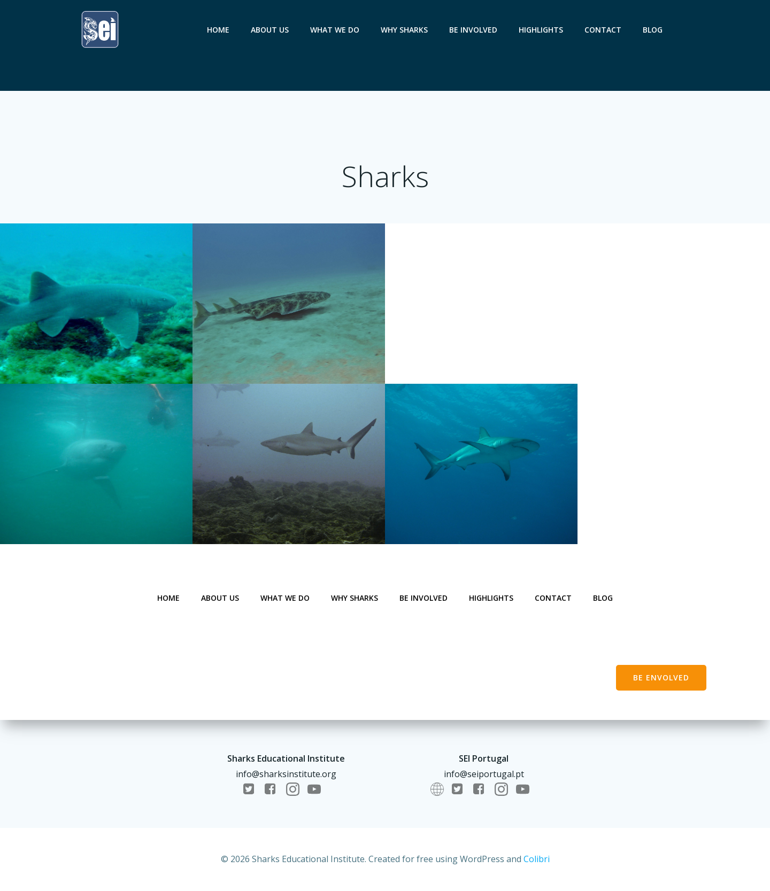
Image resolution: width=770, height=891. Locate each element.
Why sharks (404, 30)
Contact (602, 30)
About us (270, 30)
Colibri (536, 859)
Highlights (541, 30)
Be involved (473, 30)
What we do (334, 30)
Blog (653, 30)
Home (218, 30)
